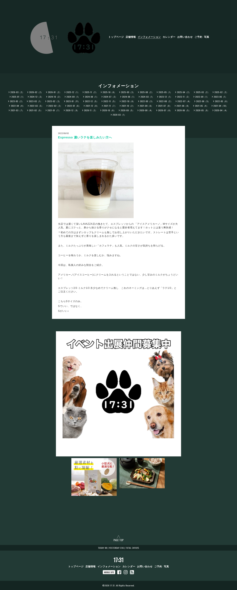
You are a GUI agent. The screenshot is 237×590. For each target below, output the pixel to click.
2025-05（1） (165, 92)
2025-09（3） (128, 92)
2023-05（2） (17, 101)
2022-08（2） (166, 101)
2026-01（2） (55, 92)
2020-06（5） (184, 110)
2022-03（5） (37, 105)
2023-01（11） (73, 101)
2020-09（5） (128, 110)
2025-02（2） (221, 92)
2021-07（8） (165, 105)
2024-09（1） (73, 96)
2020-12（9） (72, 110)
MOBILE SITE (109, 572)
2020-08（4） (146, 110)
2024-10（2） (55, 96)
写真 (206, 37)
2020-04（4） (221, 110)
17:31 (119, 560)
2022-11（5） (110, 101)
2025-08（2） (147, 92)
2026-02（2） (36, 92)
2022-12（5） (92, 101)
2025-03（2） (203, 92)
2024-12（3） (36, 96)
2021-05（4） (202, 105)
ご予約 (198, 37)
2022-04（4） (18, 105)
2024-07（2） (110, 96)
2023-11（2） (183, 96)
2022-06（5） (203, 101)
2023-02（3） (54, 101)
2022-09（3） (147, 101)
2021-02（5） (36, 110)
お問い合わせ (185, 37)
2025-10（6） (109, 92)
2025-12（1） (73, 92)
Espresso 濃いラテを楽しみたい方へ (85, 137)
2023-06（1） (220, 96)
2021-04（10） (220, 105)
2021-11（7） (110, 105)
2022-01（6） (74, 105)
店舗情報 (131, 37)
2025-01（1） (18, 96)
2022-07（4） (184, 101)
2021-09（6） (146, 105)
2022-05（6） (222, 101)
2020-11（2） (90, 110)
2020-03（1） (119, 114)
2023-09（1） (202, 96)
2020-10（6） (109, 110)
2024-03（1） (147, 96)
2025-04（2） (184, 92)
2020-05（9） (202, 110)
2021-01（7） (54, 110)
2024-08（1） (92, 96)
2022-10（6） (128, 101)
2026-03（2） (17, 92)
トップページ (116, 37)
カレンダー (169, 37)
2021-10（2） (128, 105)
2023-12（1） (165, 96)
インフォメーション (149, 37)
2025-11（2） (91, 92)
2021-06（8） (183, 105)
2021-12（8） (92, 105)
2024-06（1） (129, 96)
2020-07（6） (165, 110)
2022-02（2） (55, 105)
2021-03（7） (17, 110)
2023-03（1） (35, 101)
